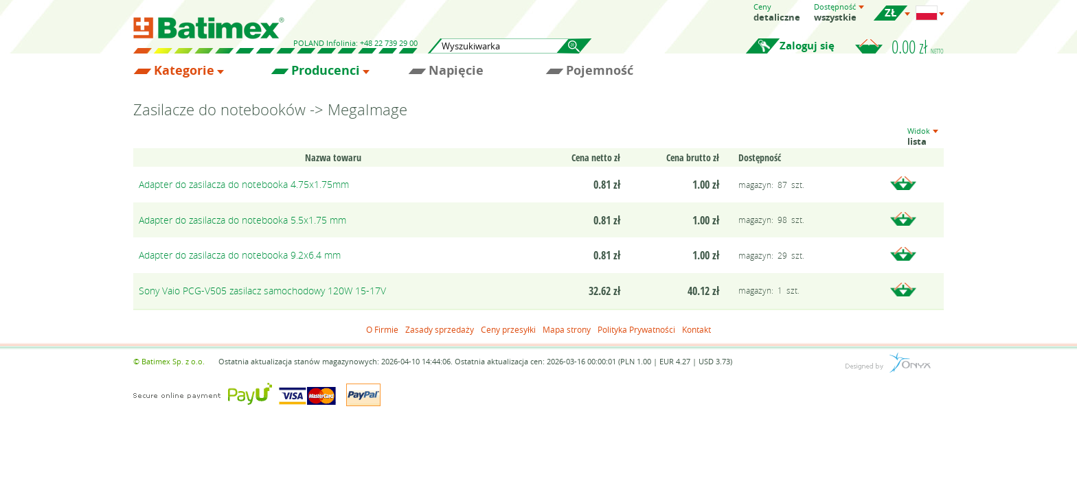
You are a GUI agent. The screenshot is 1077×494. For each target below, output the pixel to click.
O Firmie (382, 329)
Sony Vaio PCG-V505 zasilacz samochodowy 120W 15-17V (262, 290)
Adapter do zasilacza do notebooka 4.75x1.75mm (244, 184)
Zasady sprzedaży (439, 329)
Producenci (325, 70)
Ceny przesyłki (508, 329)
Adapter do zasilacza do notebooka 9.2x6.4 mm (240, 254)
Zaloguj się (807, 45)
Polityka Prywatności (636, 329)
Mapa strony (567, 329)
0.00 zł (918, 46)
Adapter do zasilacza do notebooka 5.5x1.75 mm (242, 219)
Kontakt (696, 329)
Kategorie (184, 70)
